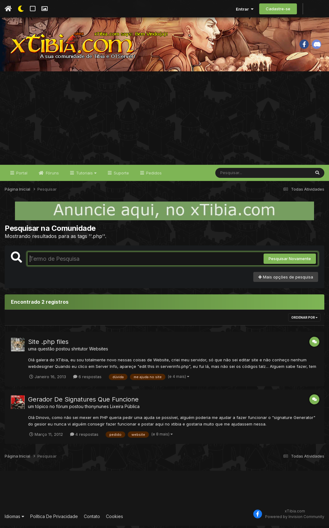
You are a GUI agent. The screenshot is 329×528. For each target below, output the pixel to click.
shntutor (79, 351)
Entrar (245, 9)
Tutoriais (86, 175)
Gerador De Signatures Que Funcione (83, 401)
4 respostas (84, 436)
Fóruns (52, 175)
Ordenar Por (304, 320)
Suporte (120, 175)
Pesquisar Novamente (290, 261)
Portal (21, 175)
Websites (98, 351)
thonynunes (97, 408)
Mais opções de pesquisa (285, 279)
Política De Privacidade (54, 518)
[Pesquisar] (239, 175)
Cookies (114, 518)
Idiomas (14, 518)
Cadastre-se (278, 8)
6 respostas (87, 378)
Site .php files (48, 344)
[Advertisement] (164, 120)
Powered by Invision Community (294, 518)
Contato (92, 518)
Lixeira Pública (125, 408)
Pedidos (153, 175)
